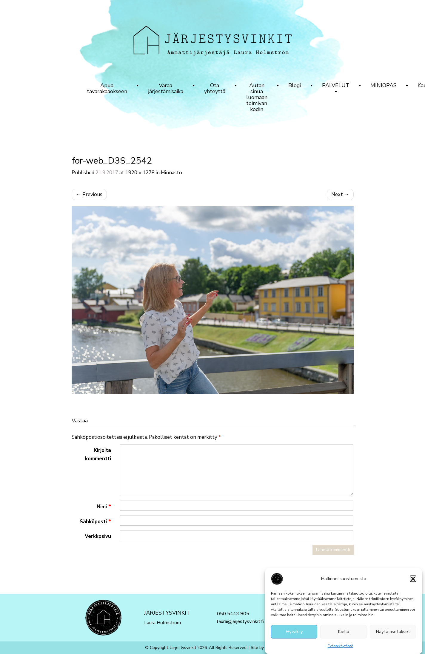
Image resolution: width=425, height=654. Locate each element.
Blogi (294, 85)
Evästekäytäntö (340, 647)
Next (340, 194)
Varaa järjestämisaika (165, 88)
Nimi (104, 506)
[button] (413, 581)
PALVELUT (335, 87)
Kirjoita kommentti (98, 454)
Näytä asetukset (393, 634)
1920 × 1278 (140, 172)
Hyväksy (294, 634)
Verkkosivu (98, 536)
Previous (89, 194)
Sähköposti (95, 521)
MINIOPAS (383, 85)
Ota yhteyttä (214, 88)
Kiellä (343, 634)
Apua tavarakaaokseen (107, 88)
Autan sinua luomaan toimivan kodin (256, 97)
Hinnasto (171, 172)
